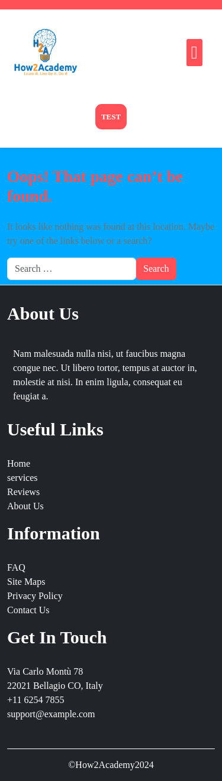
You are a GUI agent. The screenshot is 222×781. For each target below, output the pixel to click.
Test (111, 116)
